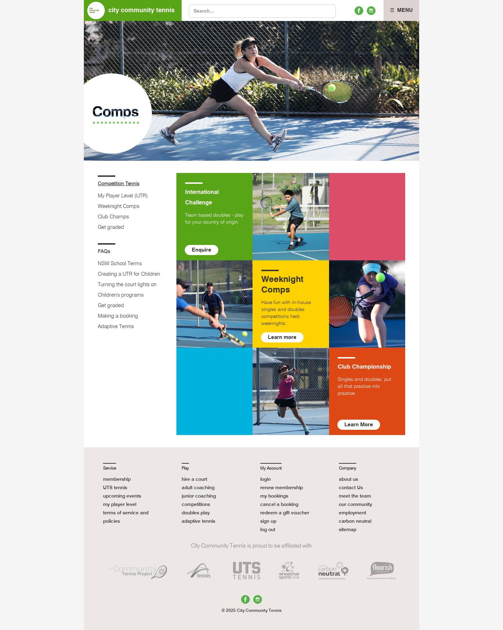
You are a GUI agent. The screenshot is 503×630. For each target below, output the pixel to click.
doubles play (196, 512)
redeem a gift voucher (284, 512)
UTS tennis (115, 487)
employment (352, 512)
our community (355, 504)
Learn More (358, 424)
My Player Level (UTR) (123, 195)
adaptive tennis (198, 521)
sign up (268, 521)
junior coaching (199, 496)
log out (267, 529)
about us (348, 479)
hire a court (194, 479)
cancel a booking (279, 504)
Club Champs (113, 216)
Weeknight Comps (118, 206)
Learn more (282, 337)
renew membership (281, 487)
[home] (133, 10)
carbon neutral (355, 521)
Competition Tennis (118, 183)
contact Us (351, 487)
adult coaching (198, 487)
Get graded (111, 227)
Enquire (201, 250)
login (265, 479)
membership (117, 479)
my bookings (274, 496)
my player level (119, 504)
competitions (196, 504)
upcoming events (122, 496)
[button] (401, 10)
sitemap (347, 529)
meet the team (355, 496)
